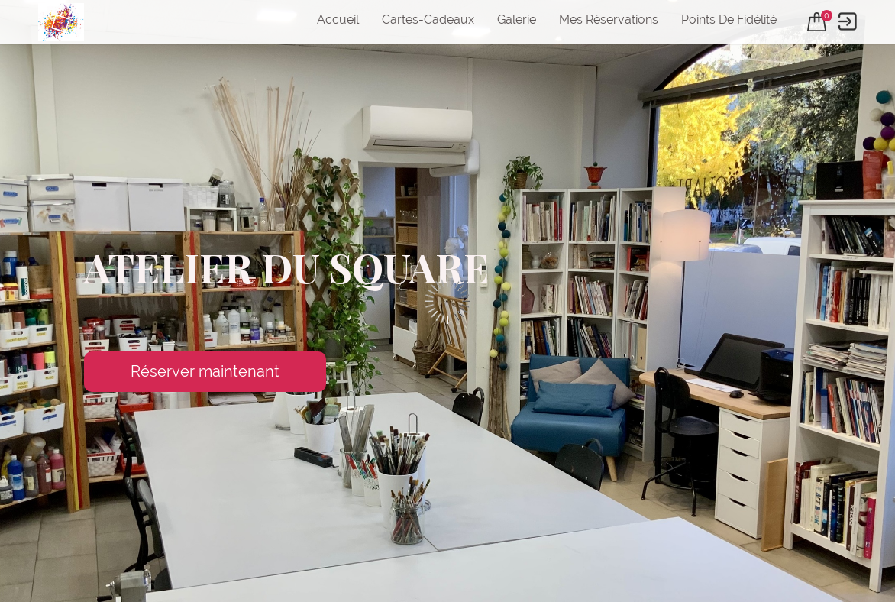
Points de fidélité (729, 19)
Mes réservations (608, 19)
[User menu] (847, 21)
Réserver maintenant (205, 371)
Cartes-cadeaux (428, 19)
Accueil (338, 19)
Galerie (516, 19)
